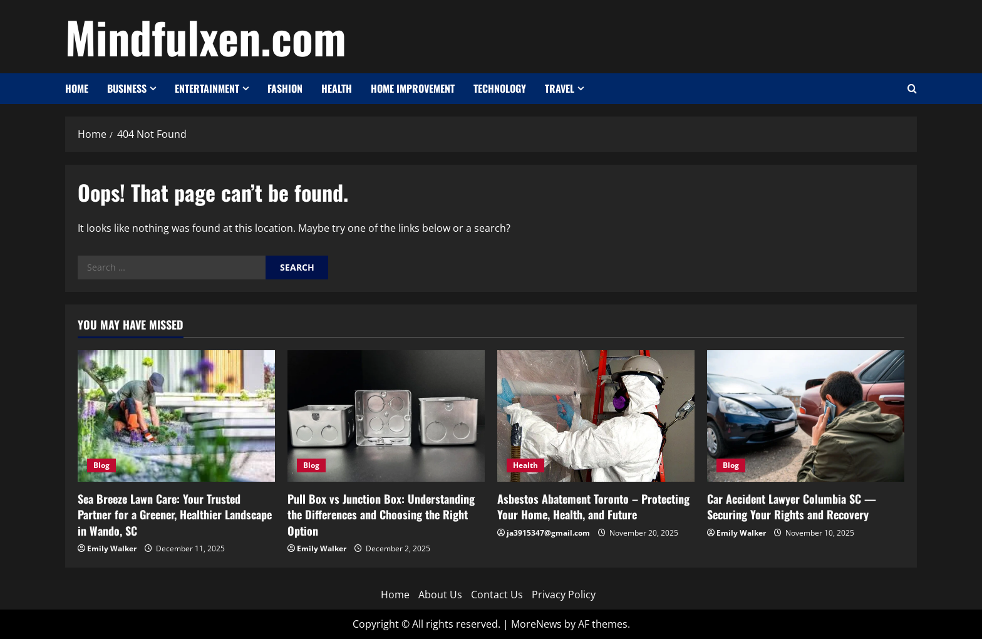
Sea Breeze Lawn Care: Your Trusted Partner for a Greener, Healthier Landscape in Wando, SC (175, 514)
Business (127, 88)
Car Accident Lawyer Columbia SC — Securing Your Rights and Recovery (791, 506)
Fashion (284, 88)
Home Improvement (413, 88)
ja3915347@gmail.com (548, 532)
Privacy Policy (564, 594)
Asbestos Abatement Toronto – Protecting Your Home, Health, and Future (593, 506)
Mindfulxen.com (205, 36)
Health (336, 88)
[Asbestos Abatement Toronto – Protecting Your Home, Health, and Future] (596, 416)
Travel (559, 88)
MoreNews (536, 624)
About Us (440, 594)
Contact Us (497, 594)
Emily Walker (112, 548)
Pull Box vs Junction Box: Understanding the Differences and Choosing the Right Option (381, 514)
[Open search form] (912, 88)
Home (76, 88)
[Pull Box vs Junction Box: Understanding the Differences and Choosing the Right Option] (386, 416)
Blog (101, 465)
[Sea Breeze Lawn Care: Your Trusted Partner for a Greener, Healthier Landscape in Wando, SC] (176, 416)
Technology (499, 88)
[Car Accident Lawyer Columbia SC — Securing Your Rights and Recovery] (805, 416)
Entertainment (207, 88)
